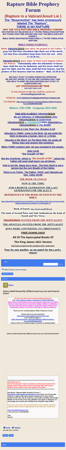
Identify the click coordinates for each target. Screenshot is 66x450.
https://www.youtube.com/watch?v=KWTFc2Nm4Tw (35, 300)
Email (8, 428)
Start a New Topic (7, 274)
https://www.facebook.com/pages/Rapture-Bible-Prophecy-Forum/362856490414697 (33, 320)
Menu (4, 261)
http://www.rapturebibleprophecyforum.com (33, 316)
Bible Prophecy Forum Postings (14, 270)
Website (17, 428)
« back (4, 444)
